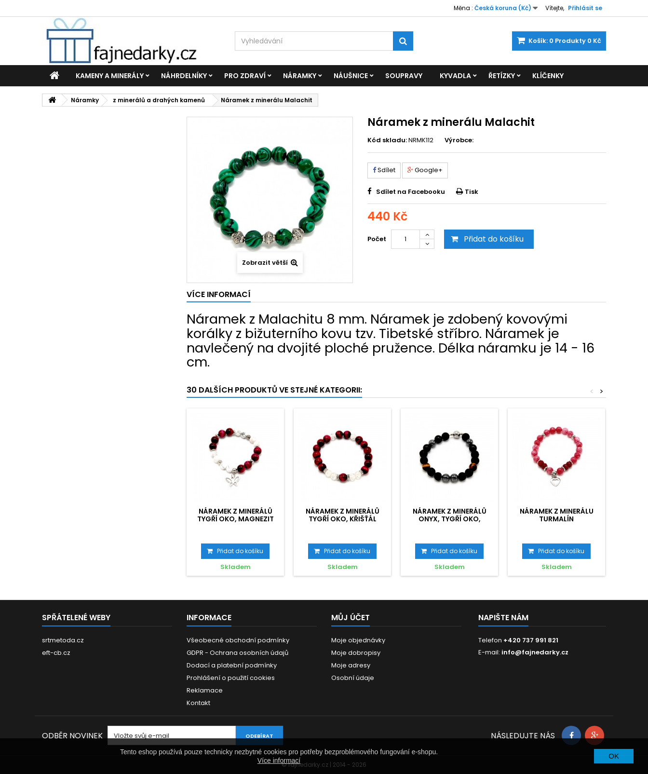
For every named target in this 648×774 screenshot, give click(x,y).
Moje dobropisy (355, 652)
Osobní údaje (352, 677)
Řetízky (501, 76)
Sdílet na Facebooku (410, 191)
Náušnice (351, 76)
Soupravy (403, 76)
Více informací (278, 760)
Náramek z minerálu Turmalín (557, 515)
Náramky (299, 76)
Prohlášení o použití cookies (231, 677)
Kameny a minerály (110, 76)
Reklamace (205, 690)
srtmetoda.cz (63, 640)
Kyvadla (455, 76)
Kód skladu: (387, 140)
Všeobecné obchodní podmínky (238, 640)
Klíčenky (548, 76)
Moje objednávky (358, 640)
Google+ (425, 170)
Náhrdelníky (184, 76)
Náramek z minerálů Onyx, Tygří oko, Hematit (449, 519)
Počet (376, 239)
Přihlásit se (585, 8)
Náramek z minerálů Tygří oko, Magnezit (235, 515)
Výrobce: (459, 140)
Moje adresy (350, 665)
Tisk (471, 191)
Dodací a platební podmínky (232, 665)
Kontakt (198, 702)
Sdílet (384, 170)
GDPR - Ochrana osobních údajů (237, 652)
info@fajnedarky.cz (534, 652)
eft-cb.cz (56, 652)
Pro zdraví (245, 76)
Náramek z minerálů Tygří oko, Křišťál (342, 515)
